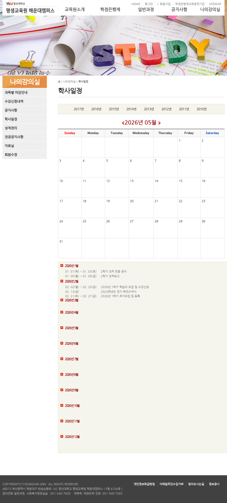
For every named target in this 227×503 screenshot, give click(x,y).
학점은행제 (110, 9)
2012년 (166, 109)
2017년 (79, 109)
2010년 (202, 109)
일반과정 (146, 9)
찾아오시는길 (196, 484)
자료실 (9, 146)
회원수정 (11, 154)
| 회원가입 (164, 4)
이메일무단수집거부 (171, 484)
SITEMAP (215, 4)
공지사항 (179, 9)
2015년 (114, 109)
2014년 (131, 109)
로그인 (149, 4)
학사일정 (11, 119)
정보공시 (214, 484)
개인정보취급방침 (144, 484)
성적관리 (11, 128)
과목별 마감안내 (16, 92)
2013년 (149, 109)
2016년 (96, 109)
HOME (135, 4)
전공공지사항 (14, 137)
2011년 (184, 109)
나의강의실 (210, 9)
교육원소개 (75, 9)
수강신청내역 (14, 101)
